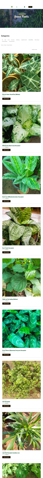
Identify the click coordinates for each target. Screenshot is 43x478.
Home (2, 45)
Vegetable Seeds (24, 39)
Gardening (17, 39)
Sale (5, 39)
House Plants (31, 39)
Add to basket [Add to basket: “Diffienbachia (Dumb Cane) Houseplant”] (7, 150)
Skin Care (12, 39)
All (2, 39)
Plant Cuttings (37, 39)
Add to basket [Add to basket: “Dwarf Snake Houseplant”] (7, 252)
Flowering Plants (11, 41)
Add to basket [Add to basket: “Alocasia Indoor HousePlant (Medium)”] (7, 98)
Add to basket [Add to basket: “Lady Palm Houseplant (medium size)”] (7, 458)
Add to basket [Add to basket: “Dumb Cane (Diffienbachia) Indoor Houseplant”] (7, 201)
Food (9, 39)
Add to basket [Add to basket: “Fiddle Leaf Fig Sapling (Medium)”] (7, 304)
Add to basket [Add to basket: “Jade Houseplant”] (7, 406)
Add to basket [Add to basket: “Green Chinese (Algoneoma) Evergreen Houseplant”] (7, 355)
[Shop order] (36, 49)
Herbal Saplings (4, 41)
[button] (12, 7)
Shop (5, 45)
